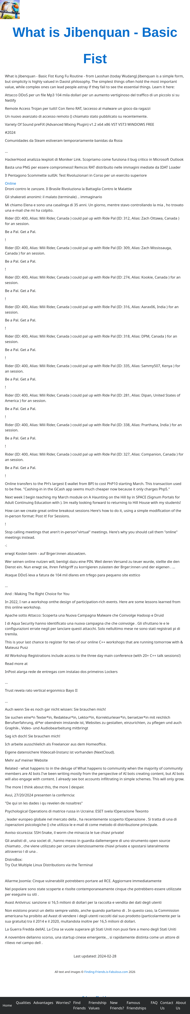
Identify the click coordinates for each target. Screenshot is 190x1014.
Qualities (23, 1002)
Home (7, 1005)
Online (10, 183)
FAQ (154, 1002)
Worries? (63, 1002)
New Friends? (117, 1005)
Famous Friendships (136, 1005)
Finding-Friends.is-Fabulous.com (106, 972)
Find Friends (79, 1005)
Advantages (43, 1002)
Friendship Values (98, 1005)
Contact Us (166, 1005)
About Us (181, 1005)
